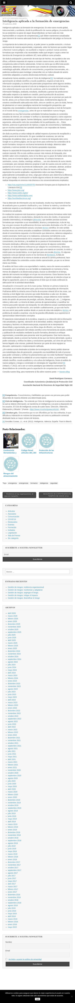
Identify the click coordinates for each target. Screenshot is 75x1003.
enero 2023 (12, 708)
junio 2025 (12, 638)
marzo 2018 (12, 854)
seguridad (53, 483)
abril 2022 (12, 727)
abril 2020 (12, 789)
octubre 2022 (13, 716)
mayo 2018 (12, 851)
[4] (64, 363)
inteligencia (44, 483)
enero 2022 (12, 735)
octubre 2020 (13, 773)
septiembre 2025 (14, 632)
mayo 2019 (12, 819)
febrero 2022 (13, 732)
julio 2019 (12, 813)
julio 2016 (12, 908)
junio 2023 (12, 694)
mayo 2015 (12, 927)
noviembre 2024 (14, 654)
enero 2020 (12, 797)
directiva (57, 252)
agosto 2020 (13, 778)
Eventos (11, 525)
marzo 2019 (12, 824)
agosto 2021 (13, 748)
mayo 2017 (12, 881)
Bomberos (51, 255)
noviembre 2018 (14, 835)
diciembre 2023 (14, 684)
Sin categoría (13, 538)
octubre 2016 (13, 900)
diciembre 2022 (14, 711)
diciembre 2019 (14, 800)
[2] (52, 78)
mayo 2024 (12, 670)
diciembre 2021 (14, 738)
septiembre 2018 (14, 840)
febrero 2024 (13, 678)
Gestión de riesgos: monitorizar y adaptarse (25, 590)
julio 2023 (12, 692)
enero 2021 (12, 767)
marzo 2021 (12, 762)
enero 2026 (12, 621)
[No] (72, 996)
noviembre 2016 (14, 897)
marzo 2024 (12, 675)
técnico (46, 228)
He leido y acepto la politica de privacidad (25, 959)
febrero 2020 (13, 794)
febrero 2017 (13, 889)
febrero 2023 (13, 705)
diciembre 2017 (14, 862)
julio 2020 (12, 781)
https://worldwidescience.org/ (19, 198)
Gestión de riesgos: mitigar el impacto (23, 595)
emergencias (23, 111)
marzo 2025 (12, 643)
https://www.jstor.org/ (16, 190)
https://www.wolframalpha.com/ (20, 196)
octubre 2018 (13, 838)
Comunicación (13, 517)
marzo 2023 (12, 702)
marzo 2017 (12, 886)
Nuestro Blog (64, 372)
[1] (39, 36)
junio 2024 (12, 667)
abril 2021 (12, 759)
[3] (21, 187)
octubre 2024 (13, 656)
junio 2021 (12, 754)
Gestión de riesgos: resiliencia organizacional (26, 587)
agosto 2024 (13, 662)
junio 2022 (12, 724)
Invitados (11, 530)
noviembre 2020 (14, 770)
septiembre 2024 (14, 659)
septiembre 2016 (14, 903)
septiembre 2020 (14, 776)
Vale (37, 999)
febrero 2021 (13, 765)
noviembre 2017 (14, 865)
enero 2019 (12, 830)
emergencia (12, 483)
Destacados (12, 522)
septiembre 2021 (14, 746)
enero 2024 (12, 681)
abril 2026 (12, 613)
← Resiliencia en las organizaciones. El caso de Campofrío (18, 495)
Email (8, 951)
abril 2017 (12, 884)
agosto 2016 (13, 905)
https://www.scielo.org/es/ (18, 193)
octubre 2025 (13, 629)
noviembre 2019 (14, 803)
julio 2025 (12, 635)
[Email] (37, 554)
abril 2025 (12, 640)
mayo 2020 (12, 786)
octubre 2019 (13, 805)
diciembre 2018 (14, 832)
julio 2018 (12, 846)
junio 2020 (12, 784)
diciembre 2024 (14, 651)
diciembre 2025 (14, 624)
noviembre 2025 (14, 627)
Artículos (6, 18)
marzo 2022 (12, 730)
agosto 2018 (13, 843)
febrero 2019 (13, 827)
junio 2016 (12, 911)
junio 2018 (12, 849)
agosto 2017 (13, 873)
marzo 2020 (12, 792)
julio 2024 (12, 665)
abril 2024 (12, 673)
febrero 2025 (13, 646)
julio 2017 (12, 876)
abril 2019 (12, 822)
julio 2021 (12, 751)
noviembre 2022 (14, 713)
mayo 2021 (12, 757)
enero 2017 (12, 892)
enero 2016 (12, 924)
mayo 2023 (12, 697)
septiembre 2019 (14, 808)
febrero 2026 (13, 619)
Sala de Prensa (14, 535)
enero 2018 (12, 859)
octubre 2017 (13, 868)
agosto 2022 (13, 721)
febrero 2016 (13, 922)
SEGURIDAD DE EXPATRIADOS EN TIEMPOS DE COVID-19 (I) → (57, 495)
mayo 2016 (12, 914)
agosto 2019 (13, 811)
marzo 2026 (12, 616)
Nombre (9, 942)
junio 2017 (12, 878)
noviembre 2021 (14, 740)
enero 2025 (12, 648)
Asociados (14, 18)
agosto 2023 (13, 689)
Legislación (12, 533)
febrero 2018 (13, 857)
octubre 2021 (13, 743)
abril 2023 (12, 700)
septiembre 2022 (14, 719)
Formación (23, 18)
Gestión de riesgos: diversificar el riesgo (24, 598)
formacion (34, 483)
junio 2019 (12, 816)
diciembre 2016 (14, 895)
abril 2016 (12, 916)
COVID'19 (12, 519)
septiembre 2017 (14, 870)
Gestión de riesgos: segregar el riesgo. (23, 593)
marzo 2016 (12, 919)
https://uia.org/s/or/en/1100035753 (21, 185)
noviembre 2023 (14, 686)
